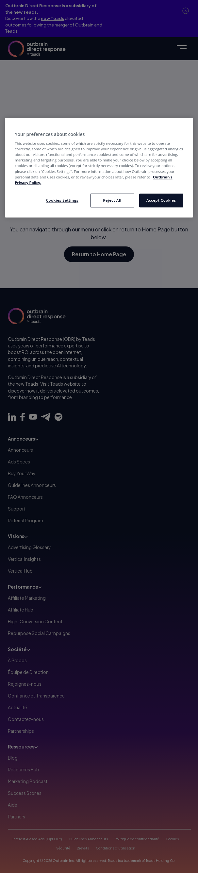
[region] (99, 167)
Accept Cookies (161, 200)
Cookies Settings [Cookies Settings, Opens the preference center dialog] (62, 200)
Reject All (112, 200)
